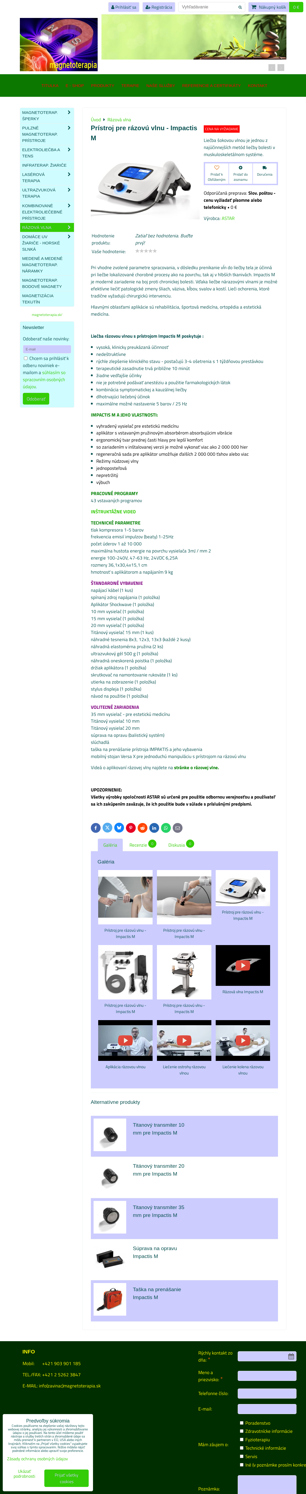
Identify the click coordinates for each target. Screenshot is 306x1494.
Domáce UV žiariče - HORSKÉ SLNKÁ (48, 243)
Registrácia (159, 7)
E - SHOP (75, 85)
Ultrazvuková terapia (48, 193)
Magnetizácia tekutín (37, 298)
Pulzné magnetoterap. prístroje (48, 134)
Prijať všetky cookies (66, 1478)
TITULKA (49, 85)
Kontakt (257, 85)
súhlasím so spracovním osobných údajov (44, 379)
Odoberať (36, 398)
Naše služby (160, 85)
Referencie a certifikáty (211, 85)
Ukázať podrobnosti (24, 1474)
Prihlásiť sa (123, 7)
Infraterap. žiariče (44, 165)
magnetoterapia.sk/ (47, 314)
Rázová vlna (48, 227)
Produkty (102, 85)
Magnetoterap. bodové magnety (42, 283)
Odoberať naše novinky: (46, 338)
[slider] (146, 251)
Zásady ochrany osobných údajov (37, 1458)
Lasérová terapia (48, 177)
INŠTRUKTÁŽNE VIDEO (113, 511)
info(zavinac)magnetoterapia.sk (70, 1385)
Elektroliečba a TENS (48, 152)
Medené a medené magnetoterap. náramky (42, 264)
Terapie (130, 85)
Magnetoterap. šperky (48, 115)
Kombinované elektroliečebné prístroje (48, 212)
